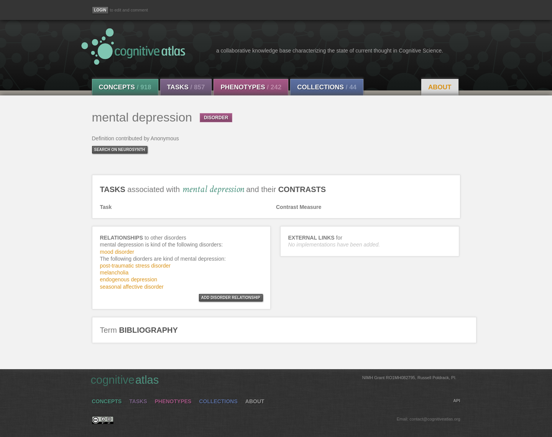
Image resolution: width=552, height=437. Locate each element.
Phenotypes (250, 87)
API (456, 400)
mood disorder (117, 252)
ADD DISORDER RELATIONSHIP (230, 298)
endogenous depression (128, 279)
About (439, 87)
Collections (326, 87)
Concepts (125, 87)
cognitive (274, 379)
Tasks (186, 87)
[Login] (100, 10)
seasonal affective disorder (132, 287)
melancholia (114, 272)
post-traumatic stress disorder (135, 266)
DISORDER (216, 117)
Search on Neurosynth (119, 150)
